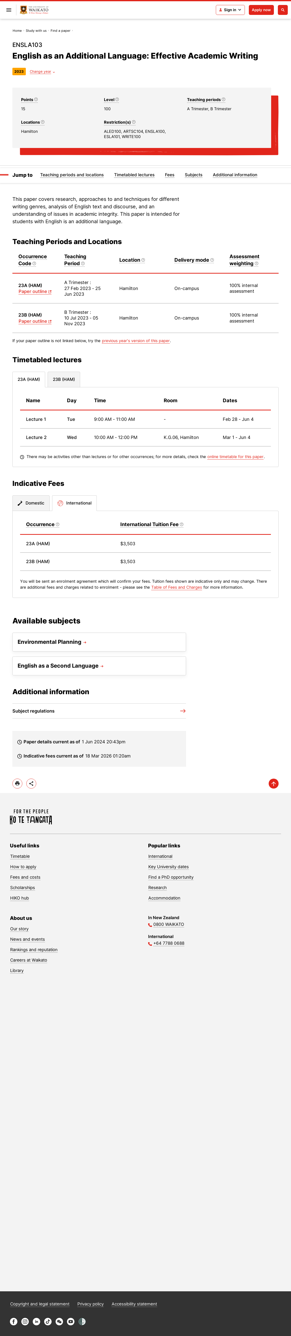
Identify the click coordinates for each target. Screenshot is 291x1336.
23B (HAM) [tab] (64, 379)
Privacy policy (90, 1303)
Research (157, 887)
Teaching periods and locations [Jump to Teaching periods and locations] (72, 174)
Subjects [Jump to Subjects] (193, 174)
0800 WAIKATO (168, 924)
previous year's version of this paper (136, 340)
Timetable (20, 856)
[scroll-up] (274, 784)
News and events (27, 939)
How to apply (23, 866)
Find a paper (60, 30)
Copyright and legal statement (39, 1303)
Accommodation (164, 898)
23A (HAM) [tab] (29, 379)
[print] (17, 784)
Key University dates (168, 866)
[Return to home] (34, 10)
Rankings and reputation (34, 949)
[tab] (31, 503)
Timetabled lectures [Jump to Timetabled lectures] (134, 174)
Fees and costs (25, 877)
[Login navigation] (230, 10)
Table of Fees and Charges (176, 587)
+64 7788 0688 (168, 943)
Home (17, 30)
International (160, 856)
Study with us (36, 30)
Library (17, 970)
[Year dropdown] (42, 71)
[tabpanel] (145, 427)
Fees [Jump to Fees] (169, 174)
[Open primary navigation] (8, 9)
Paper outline (33, 291)
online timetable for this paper (235, 456)
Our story (19, 928)
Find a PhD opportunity (171, 877)
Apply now (261, 9)
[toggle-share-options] (31, 784)
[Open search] (283, 10)
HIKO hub (19, 898)
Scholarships (22, 887)
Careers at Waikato (28, 960)
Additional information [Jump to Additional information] (235, 174)
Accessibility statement (134, 1303)
